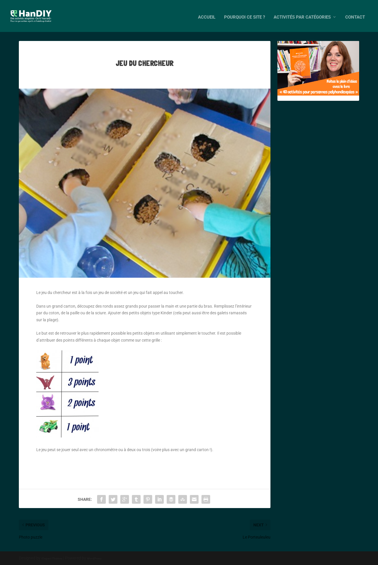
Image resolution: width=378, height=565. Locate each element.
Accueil (206, 14)
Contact (355, 14)
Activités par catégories (302, 14)
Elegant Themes (51, 558)
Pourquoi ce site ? (244, 14)
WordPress (94, 558)
